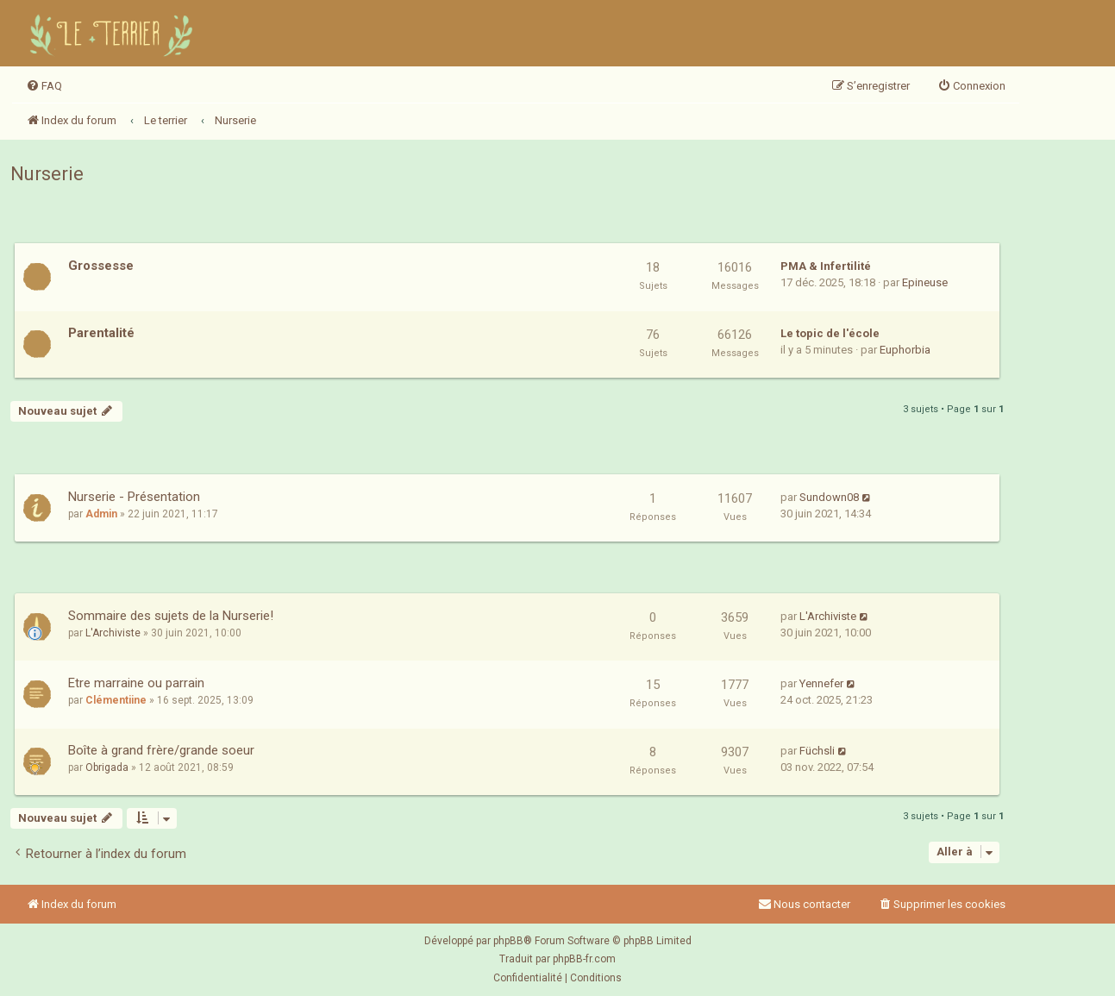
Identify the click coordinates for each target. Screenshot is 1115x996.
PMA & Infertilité (825, 266)
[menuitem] (44, 86)
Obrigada (106, 767)
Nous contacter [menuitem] (804, 904)
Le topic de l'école (830, 333)
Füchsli (817, 750)
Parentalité (101, 333)
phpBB (508, 941)
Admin (101, 514)
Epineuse (925, 282)
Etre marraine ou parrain (136, 683)
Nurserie (47, 174)
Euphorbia (905, 349)
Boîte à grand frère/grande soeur (161, 750)
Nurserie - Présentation (134, 496)
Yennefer (821, 683)
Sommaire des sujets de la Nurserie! (170, 615)
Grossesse (101, 265)
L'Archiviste (113, 633)
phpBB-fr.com (584, 959)
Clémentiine (116, 700)
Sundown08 (829, 497)
